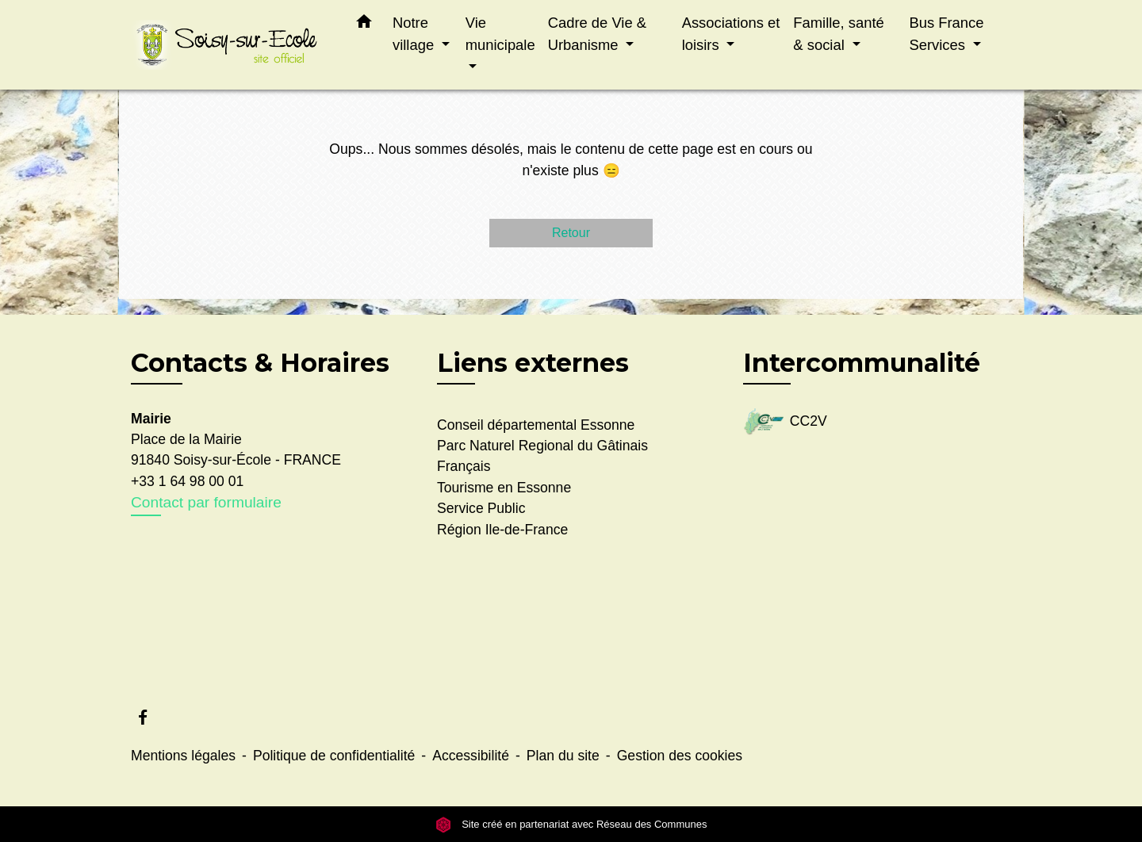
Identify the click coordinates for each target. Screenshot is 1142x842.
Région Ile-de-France (502, 530)
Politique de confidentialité (334, 756)
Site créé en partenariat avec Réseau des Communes (571, 824)
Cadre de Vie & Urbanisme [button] (597, 33)
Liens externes (533, 362)
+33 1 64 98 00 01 (187, 481)
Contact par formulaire (206, 502)
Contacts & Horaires (260, 363)
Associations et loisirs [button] (731, 33)
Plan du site (563, 756)
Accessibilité (470, 756)
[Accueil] (230, 45)
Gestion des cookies (679, 756)
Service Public (481, 508)
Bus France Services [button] (946, 33)
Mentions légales (183, 756)
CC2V (785, 422)
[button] (364, 25)
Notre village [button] (415, 33)
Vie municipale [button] (500, 33)
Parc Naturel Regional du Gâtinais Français (542, 456)
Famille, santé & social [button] (838, 33)
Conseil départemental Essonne (535, 425)
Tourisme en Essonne (504, 488)
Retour (571, 232)
